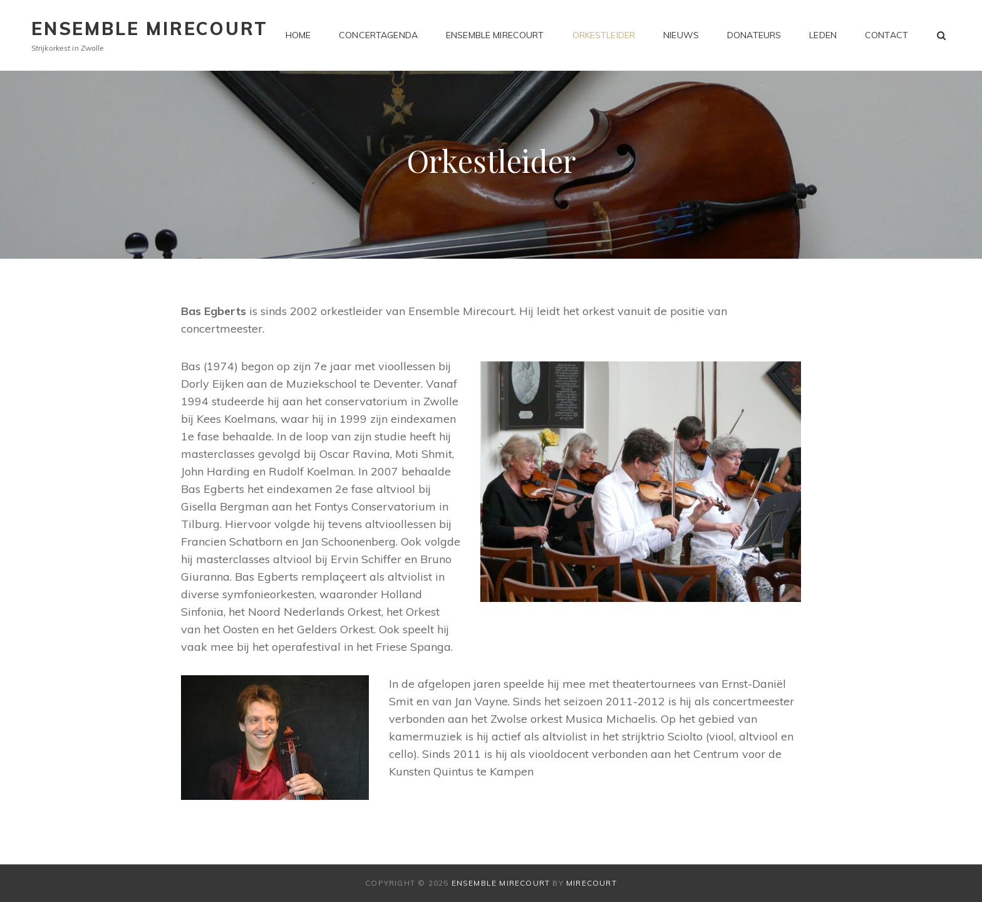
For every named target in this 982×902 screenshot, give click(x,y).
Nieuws (681, 35)
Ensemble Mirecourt (149, 28)
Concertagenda (378, 35)
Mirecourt (591, 883)
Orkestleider (604, 35)
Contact (886, 35)
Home (298, 35)
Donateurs (754, 35)
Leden (823, 35)
